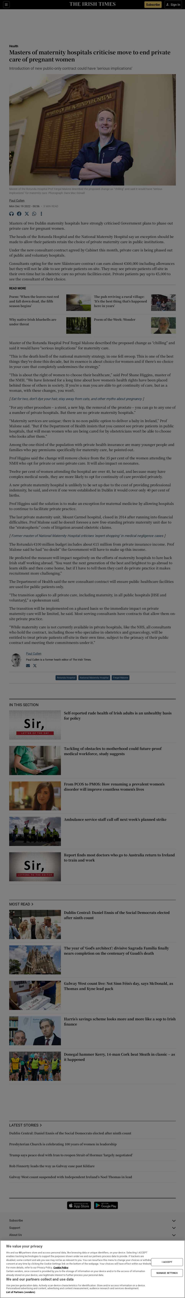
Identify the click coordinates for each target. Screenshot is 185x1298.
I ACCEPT (167, 1262)
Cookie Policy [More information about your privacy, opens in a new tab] (60, 1267)
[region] (92, 1269)
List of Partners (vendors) (20, 1292)
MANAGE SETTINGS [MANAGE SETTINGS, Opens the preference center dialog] (167, 1272)
